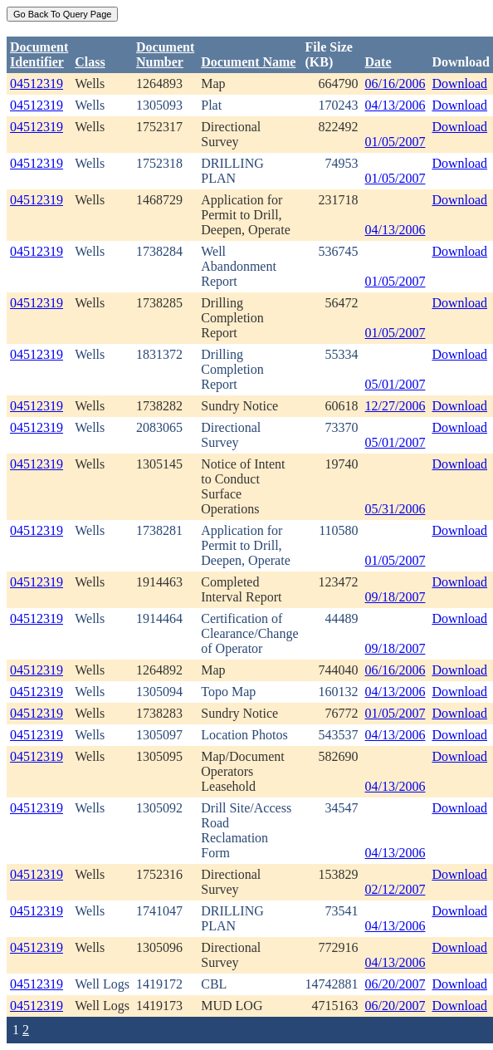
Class (90, 62)
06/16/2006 (395, 83)
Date (378, 62)
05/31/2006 (395, 509)
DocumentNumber (165, 54)
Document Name (248, 62)
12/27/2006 (395, 406)
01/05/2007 (395, 142)
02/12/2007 (395, 889)
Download (459, 83)
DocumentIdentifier (39, 54)
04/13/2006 (395, 105)
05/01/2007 (395, 384)
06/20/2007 (395, 984)
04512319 (36, 83)
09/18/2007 (395, 597)
